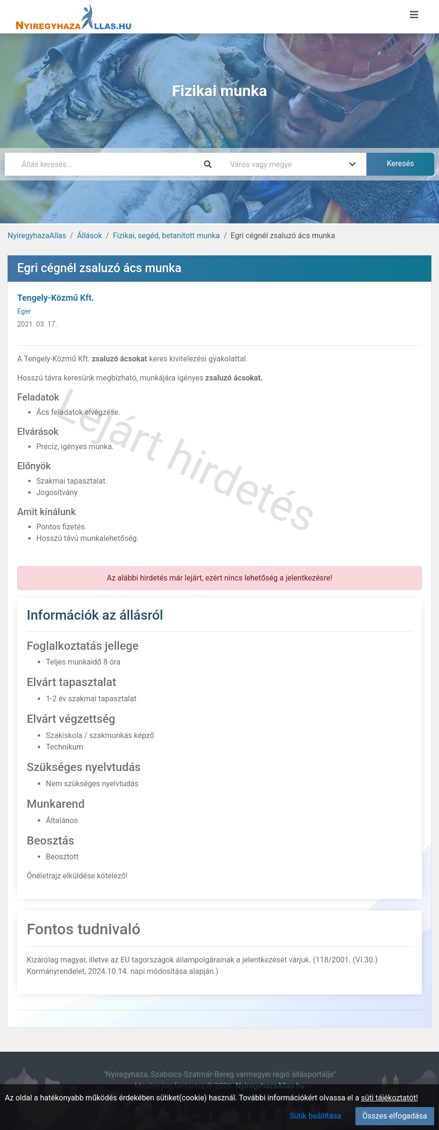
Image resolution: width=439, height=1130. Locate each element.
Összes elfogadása (395, 1115)
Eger (24, 311)
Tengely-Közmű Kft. (55, 298)
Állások (89, 235)
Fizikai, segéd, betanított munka (166, 235)
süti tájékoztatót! (389, 1097)
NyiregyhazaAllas (37, 235)
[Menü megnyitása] (414, 14)
